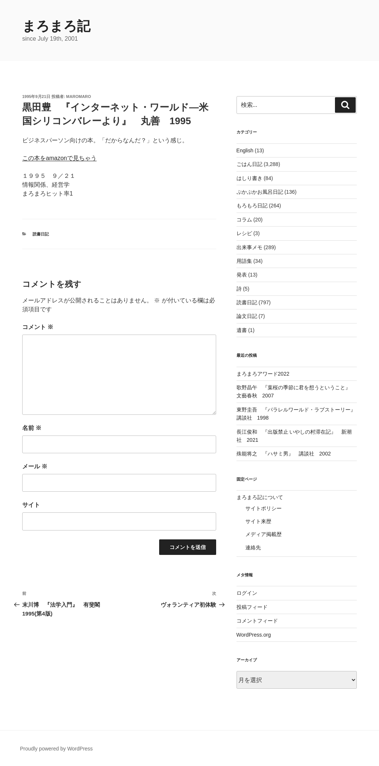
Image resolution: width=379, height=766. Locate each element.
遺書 (242, 330)
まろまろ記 (56, 26)
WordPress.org (254, 635)
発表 (242, 275)
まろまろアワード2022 (263, 374)
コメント (37, 327)
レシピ (244, 233)
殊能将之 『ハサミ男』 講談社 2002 (284, 454)
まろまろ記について (260, 497)
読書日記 (41, 234)
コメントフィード (257, 621)
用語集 (244, 261)
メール (34, 466)
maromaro (78, 96)
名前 (31, 428)
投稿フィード (252, 607)
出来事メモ (249, 247)
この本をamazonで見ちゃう (59, 158)
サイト (31, 505)
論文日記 (247, 316)
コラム (244, 220)
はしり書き (249, 178)
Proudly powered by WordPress (56, 749)
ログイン (247, 593)
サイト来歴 (258, 521)
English (245, 150)
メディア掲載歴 (263, 534)
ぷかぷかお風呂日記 (260, 192)
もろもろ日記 (252, 206)
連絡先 (253, 547)
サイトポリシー (263, 508)
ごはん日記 (249, 164)
